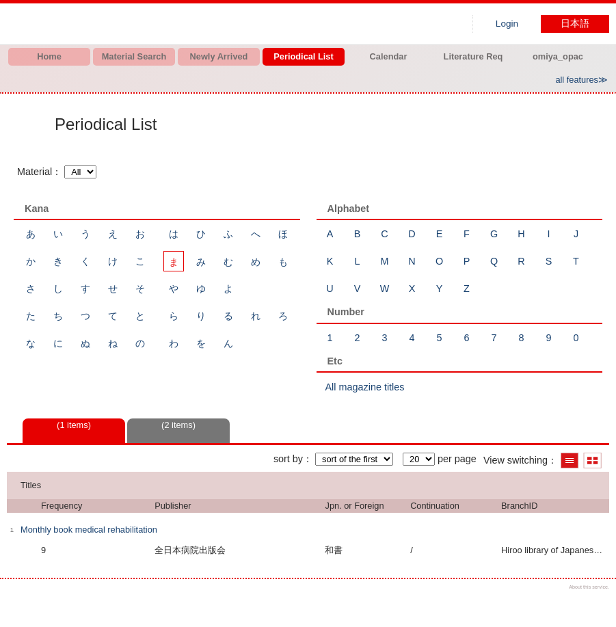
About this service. (589, 587)
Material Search (134, 56)
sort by (288, 458)
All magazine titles (365, 387)
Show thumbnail (592, 460)
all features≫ (581, 80)
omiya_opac (558, 56)
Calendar (388, 56)
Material (34, 171)
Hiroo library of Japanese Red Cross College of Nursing (150, 23)
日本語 (575, 23)
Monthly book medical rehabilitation (89, 529)
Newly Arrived (219, 56)
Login (507, 23)
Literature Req (473, 56)
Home (49, 56)
